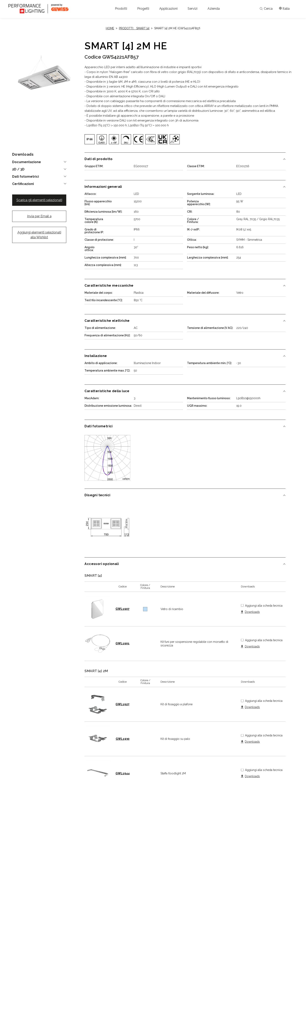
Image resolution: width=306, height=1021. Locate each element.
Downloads (252, 611)
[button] (121, 8)
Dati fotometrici (25, 176)
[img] (90, 139)
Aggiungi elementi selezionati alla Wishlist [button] (39, 234)
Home (110, 28)
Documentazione (26, 162)
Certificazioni (23, 184)
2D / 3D (18, 169)
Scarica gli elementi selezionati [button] (39, 200)
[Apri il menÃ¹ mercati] (284, 8)
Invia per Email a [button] (39, 216)
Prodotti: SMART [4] (134, 28)
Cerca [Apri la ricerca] (266, 9)
